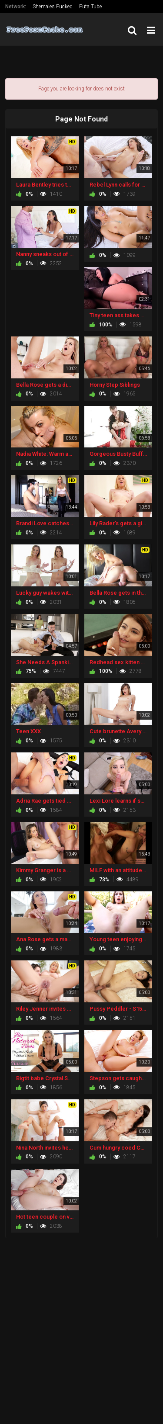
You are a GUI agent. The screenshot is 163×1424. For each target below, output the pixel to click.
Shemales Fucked (53, 6)
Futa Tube (90, 6)
